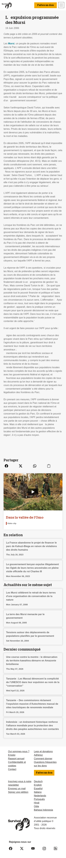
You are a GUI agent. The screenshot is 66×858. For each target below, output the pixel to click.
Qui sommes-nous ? (18, 751)
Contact (12, 769)
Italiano (38, 792)
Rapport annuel (16, 758)
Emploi (11, 755)
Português (39, 799)
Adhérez (38, 755)
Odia (36, 806)
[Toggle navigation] (61, 5)
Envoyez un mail (16, 788)
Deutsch (38, 781)
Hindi (36, 803)
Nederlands (40, 795)
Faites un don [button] (45, 5)
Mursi (11, 43)
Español (38, 788)
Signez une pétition (18, 792)
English (38, 785)
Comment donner (43, 758)
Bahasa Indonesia (43, 810)
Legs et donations (43, 751)
